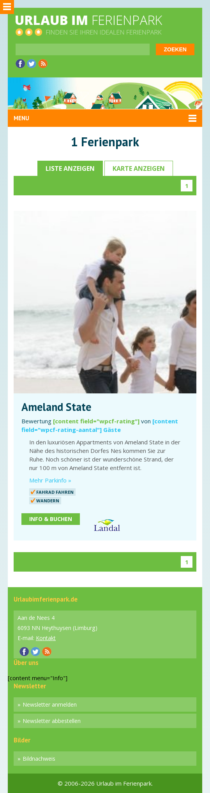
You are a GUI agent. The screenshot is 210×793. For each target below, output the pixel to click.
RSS (43, 63)
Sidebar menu (7, 7)
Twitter (31, 63)
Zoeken (175, 49)
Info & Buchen (50, 519)
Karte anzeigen (139, 168)
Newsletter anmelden (50, 704)
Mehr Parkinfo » (50, 480)
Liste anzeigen (70, 168)
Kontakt (46, 638)
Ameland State (56, 407)
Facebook (20, 63)
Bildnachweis (39, 758)
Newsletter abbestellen (52, 721)
